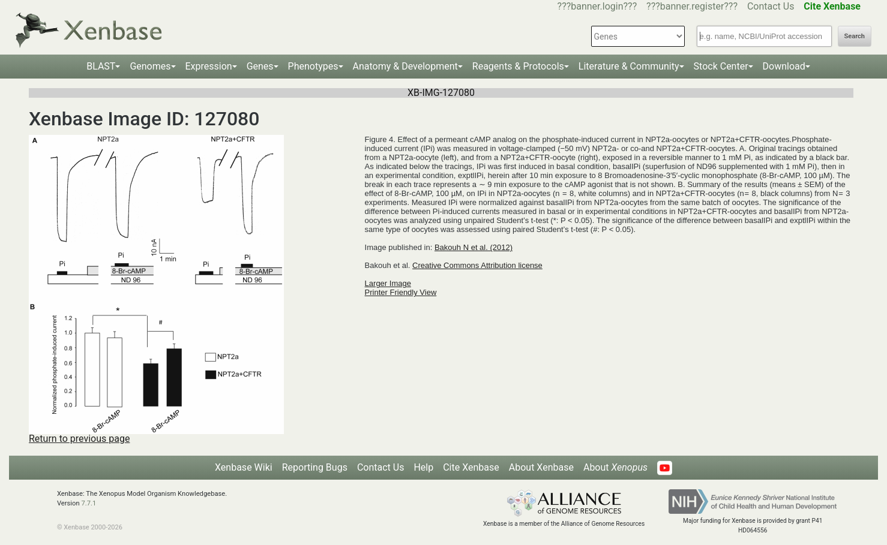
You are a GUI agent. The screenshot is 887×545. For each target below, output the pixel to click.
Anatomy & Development (405, 66)
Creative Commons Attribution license (477, 265)
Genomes (150, 66)
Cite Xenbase (471, 467)
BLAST (100, 66)
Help (423, 467)
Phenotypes (313, 66)
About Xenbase (541, 467)
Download (784, 66)
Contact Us (771, 6)
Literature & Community (629, 66)
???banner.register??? (692, 6)
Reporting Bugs (314, 467)
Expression (208, 66)
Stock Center (721, 66)
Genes (260, 66)
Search (854, 36)
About (615, 467)
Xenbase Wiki (243, 467)
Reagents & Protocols (518, 66)
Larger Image (388, 283)
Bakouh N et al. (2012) (473, 247)
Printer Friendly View (401, 292)
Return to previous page (79, 438)
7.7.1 (88, 503)
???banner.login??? (597, 6)
